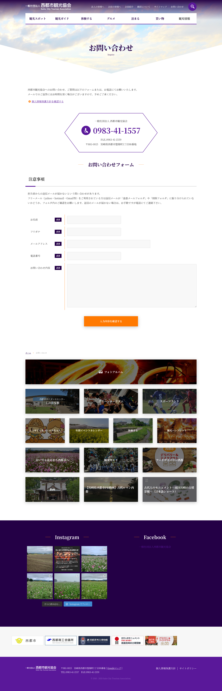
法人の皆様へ (97, 6)
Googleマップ (114, 668)
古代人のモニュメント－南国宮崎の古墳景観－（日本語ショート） (169, 489)
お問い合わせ (177, 6)
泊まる (135, 18)
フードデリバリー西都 (169, 460)
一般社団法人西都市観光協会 (48, 6)
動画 (52, 489)
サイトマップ (160, 6)
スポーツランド (169, 401)
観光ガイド (62, 18)
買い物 (160, 18)
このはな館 (52, 401)
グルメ (111, 18)
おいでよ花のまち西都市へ (52, 460)
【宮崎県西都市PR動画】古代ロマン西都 (110, 489)
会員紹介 (129, 6)
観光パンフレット (177, 430)
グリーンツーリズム (111, 401)
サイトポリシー (188, 668)
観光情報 (184, 18)
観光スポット (37, 18)
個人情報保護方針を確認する (48, 101)
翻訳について (143, 6)
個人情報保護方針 (166, 668)
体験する (86, 18)
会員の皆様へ (114, 6)
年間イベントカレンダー (89, 430)
